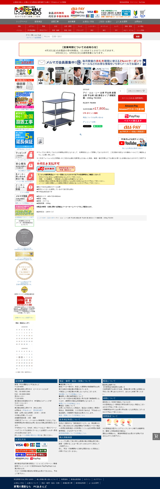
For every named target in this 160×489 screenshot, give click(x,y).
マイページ (134, 2)
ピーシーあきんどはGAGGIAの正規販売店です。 (24, 248)
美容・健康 (55, 30)
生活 (55, 26)
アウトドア (80, 30)
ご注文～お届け (105, 22)
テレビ (80, 26)
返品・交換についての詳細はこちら (72, 415)
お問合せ (138, 22)
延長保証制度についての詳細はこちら (73, 433)
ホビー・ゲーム (128, 30)
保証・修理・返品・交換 (51, 483)
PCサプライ (44, 30)
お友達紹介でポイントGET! (24, 216)
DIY (116, 30)
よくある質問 (121, 22)
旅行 (104, 30)
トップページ (21, 22)
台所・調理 (67, 26)
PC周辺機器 (31, 30)
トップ (39, 218)
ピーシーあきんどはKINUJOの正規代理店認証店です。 (24, 282)
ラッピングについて (24, 159)
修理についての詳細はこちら (69, 403)
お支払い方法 (88, 22)
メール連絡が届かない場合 (31, 435)
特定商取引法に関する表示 (23, 479)
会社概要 (71, 22)
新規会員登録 (124, 2)
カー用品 (140, 26)
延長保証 (38, 22)
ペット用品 (140, 30)
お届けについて (32, 483)
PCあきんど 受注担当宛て (33, 410)
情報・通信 (128, 26)
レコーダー (92, 26)
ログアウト (98, 479)
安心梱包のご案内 (24, 170)
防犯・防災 (67, 30)
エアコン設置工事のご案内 (24, 108)
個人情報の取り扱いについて (47, 479)
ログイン (30, 37)
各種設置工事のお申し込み (24, 128)
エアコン (31, 26)
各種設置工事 (68, 483)
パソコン (19, 30)
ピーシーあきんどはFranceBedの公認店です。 (24, 258)
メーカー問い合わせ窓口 (24, 180)
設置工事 (55, 22)
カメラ (116, 26)
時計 (92, 30)
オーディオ (104, 26)
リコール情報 (24, 191)
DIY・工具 (46, 218)
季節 (43, 26)
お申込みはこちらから (24, 148)
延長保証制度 (81, 483)
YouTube (142, 2)
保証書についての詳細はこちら (70, 394)
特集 (19, 26)
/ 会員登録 (37, 37)
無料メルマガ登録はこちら (24, 202)
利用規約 (64, 479)
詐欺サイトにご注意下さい (24, 317)
